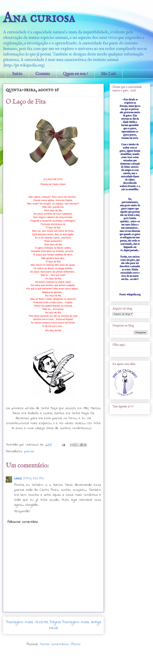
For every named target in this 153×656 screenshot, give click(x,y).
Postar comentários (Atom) (60, 644)
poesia (29, 451)
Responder (22, 511)
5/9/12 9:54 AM (33, 478)
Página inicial (55, 625)
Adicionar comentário (22, 522)
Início (17, 74)
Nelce (18, 478)
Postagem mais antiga (81, 622)
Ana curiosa (39, 18)
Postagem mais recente (27, 622)
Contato (42, 74)
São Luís (108, 74)
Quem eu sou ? (75, 74)
